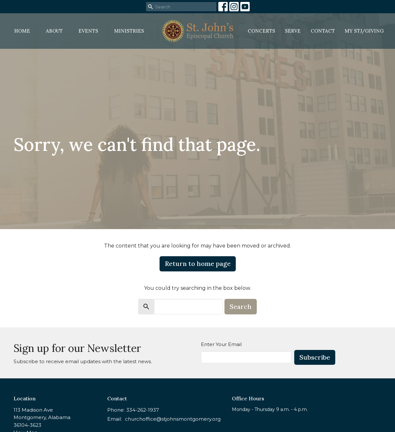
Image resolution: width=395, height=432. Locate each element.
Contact (323, 31)
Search (241, 306)
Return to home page (198, 263)
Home (22, 31)
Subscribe (314, 357)
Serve (293, 31)
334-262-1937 (142, 410)
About (54, 31)
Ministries (129, 31)
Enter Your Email (221, 344)
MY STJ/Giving (364, 31)
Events (88, 31)
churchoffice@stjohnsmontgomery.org (173, 419)
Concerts (261, 31)
